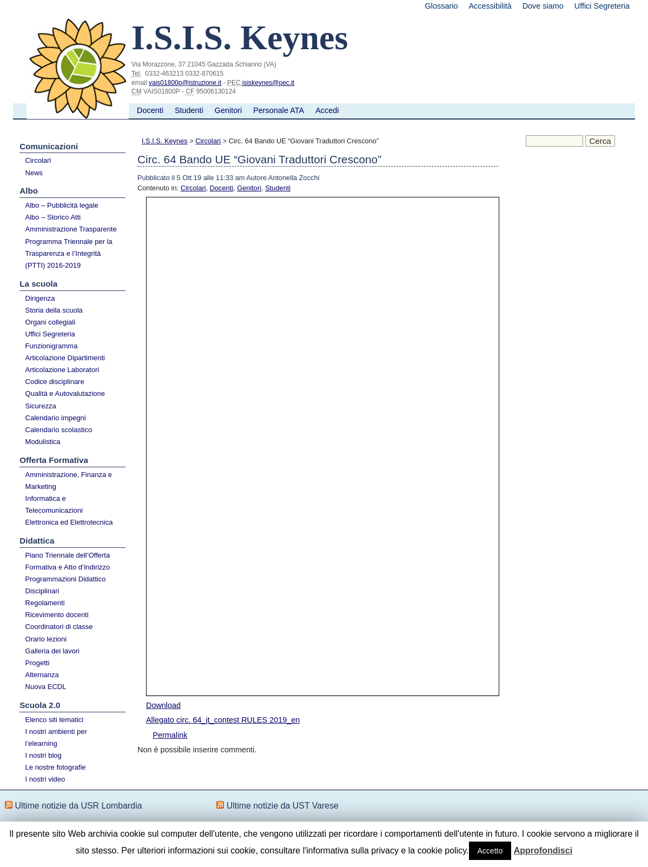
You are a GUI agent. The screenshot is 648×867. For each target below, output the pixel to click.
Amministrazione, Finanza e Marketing (68, 481)
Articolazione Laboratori (62, 370)
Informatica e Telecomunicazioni (54, 504)
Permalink (170, 735)
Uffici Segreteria (602, 6)
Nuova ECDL (46, 687)
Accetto (490, 850)
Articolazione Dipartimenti (65, 358)
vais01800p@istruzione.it (185, 83)
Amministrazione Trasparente (71, 229)
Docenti (150, 110)
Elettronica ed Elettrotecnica (69, 522)
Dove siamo (543, 6)
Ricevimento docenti (57, 615)
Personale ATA (278, 110)
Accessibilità (489, 6)
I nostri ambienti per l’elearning (56, 737)
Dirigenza (40, 298)
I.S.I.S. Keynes (165, 141)
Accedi (327, 110)
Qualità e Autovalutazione (65, 393)
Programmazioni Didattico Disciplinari (65, 585)
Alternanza (42, 675)
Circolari (38, 160)
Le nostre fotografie (55, 767)
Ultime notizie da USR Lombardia (78, 805)
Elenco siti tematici (54, 720)
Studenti (189, 110)
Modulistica (43, 442)
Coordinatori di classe (59, 627)
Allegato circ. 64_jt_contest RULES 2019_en (223, 720)
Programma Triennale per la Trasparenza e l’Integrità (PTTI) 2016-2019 (69, 253)
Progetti (37, 663)
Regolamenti (45, 603)
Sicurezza (40, 406)
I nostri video (45, 779)
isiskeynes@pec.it (268, 83)
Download (163, 705)
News (34, 173)
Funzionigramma (51, 346)
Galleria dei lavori (52, 651)
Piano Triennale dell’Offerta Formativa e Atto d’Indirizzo (67, 561)
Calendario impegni (55, 418)
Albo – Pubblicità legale (61, 205)
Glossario (441, 6)
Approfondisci (543, 850)
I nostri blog (43, 755)
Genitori (228, 110)
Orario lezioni (46, 639)
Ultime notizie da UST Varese (283, 805)
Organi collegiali (50, 322)
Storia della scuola (54, 310)
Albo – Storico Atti (53, 217)
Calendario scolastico (58, 430)
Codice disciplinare (54, 382)
